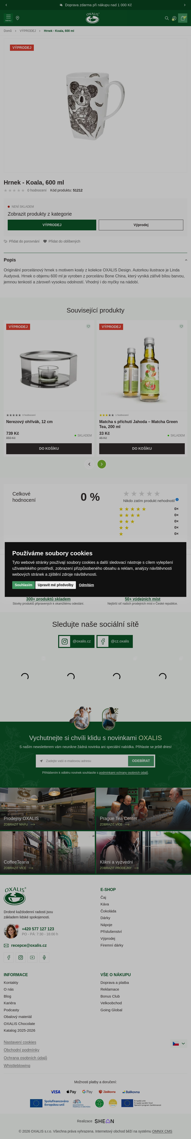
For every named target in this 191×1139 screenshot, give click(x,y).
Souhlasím (23, 585)
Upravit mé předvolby (55, 585)
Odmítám (86, 585)
